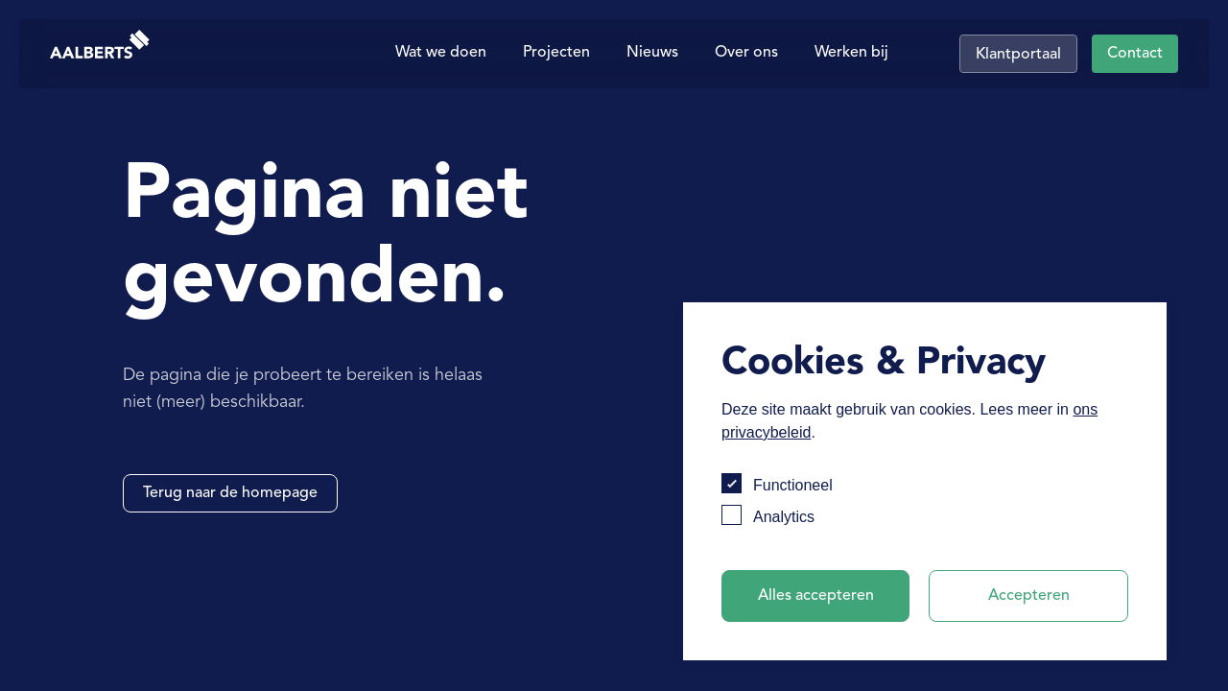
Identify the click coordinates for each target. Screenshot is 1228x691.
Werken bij (851, 52)
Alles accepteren (816, 596)
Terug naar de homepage (230, 493)
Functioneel (793, 485)
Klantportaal (1018, 54)
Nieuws (652, 52)
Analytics (784, 517)
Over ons (746, 52)
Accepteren (1029, 596)
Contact (1135, 53)
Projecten (556, 52)
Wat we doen (440, 52)
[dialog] (925, 481)
